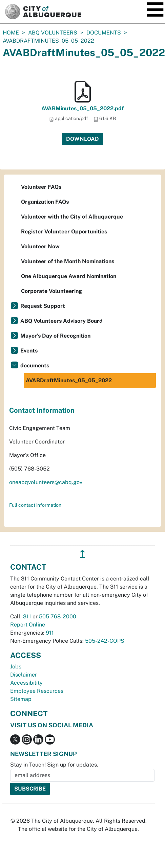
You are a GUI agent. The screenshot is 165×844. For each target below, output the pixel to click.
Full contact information (35, 505)
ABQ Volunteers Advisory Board (61, 321)
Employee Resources (36, 691)
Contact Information (42, 410)
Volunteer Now (40, 246)
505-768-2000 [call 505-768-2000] (57, 616)
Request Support (42, 306)
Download (82, 139)
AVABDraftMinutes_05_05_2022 (69, 380)
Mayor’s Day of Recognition (55, 336)
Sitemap (21, 699)
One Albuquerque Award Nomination (68, 276)
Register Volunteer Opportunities (64, 231)
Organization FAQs (45, 202)
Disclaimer (23, 674)
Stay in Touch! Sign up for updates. (54, 764)
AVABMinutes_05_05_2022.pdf (82, 108)
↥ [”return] (82, 554)
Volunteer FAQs (41, 187)
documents (103, 32)
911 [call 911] (50, 633)
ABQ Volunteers (52, 32)
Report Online (27, 624)
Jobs (15, 666)
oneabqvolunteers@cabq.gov (45, 482)
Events (29, 350)
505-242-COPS (104, 641)
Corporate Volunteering (51, 291)
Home (11, 32)
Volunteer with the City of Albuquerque (72, 216)
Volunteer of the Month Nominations (67, 261)
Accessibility (26, 683)
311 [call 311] (27, 616)
